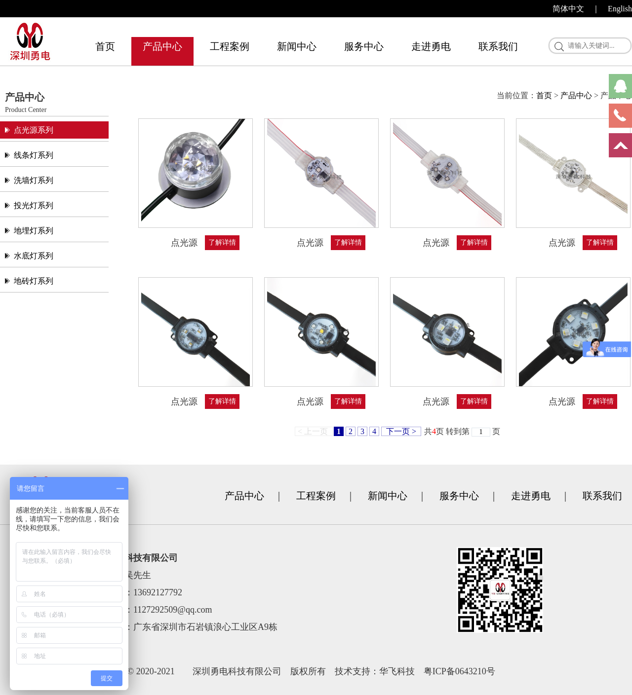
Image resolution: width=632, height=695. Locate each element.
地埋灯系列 (33, 230)
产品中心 (162, 46)
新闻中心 (296, 46)
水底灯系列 (33, 256)
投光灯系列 (33, 205)
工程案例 (229, 46)
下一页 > (401, 431)
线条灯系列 (33, 155)
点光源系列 (33, 130)
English (620, 8)
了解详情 (222, 242)
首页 (105, 46)
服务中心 (364, 46)
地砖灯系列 (33, 281)
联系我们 (498, 46)
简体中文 (568, 8)
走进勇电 (431, 46)
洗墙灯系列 (33, 180)
